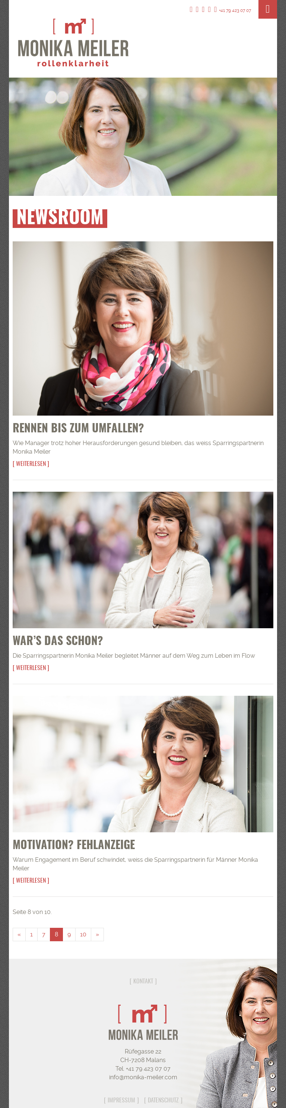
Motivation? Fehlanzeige (74, 845)
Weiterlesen (31, 464)
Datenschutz (163, 1101)
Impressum (121, 1101)
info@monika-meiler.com (143, 1077)
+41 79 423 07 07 (232, 10)
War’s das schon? (58, 641)
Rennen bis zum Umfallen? (78, 429)
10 (83, 934)
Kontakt (143, 982)
